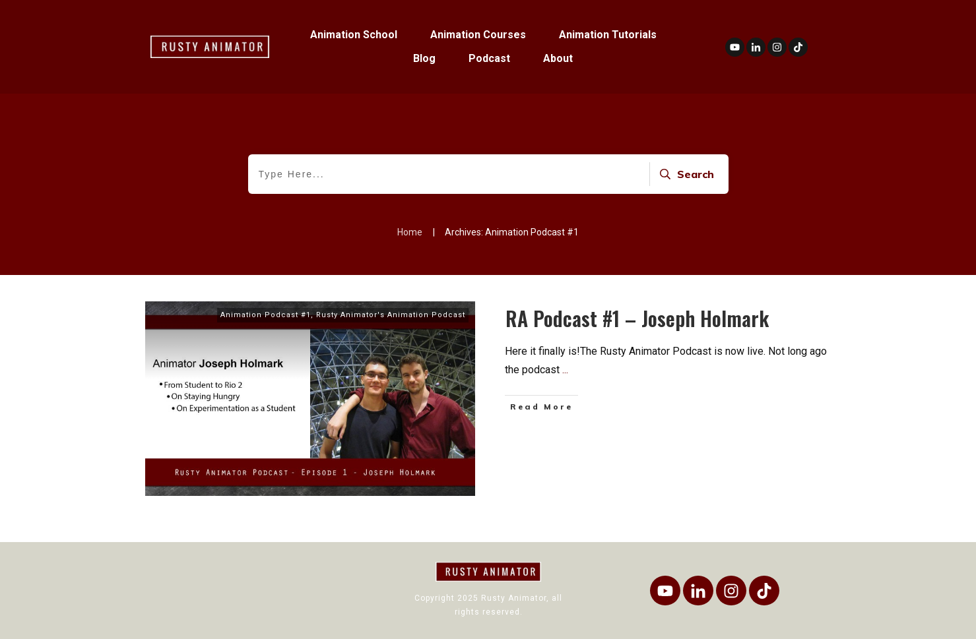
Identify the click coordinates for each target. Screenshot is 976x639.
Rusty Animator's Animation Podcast (390, 315)
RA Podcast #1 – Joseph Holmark (637, 318)
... (565, 369)
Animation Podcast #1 (265, 315)
